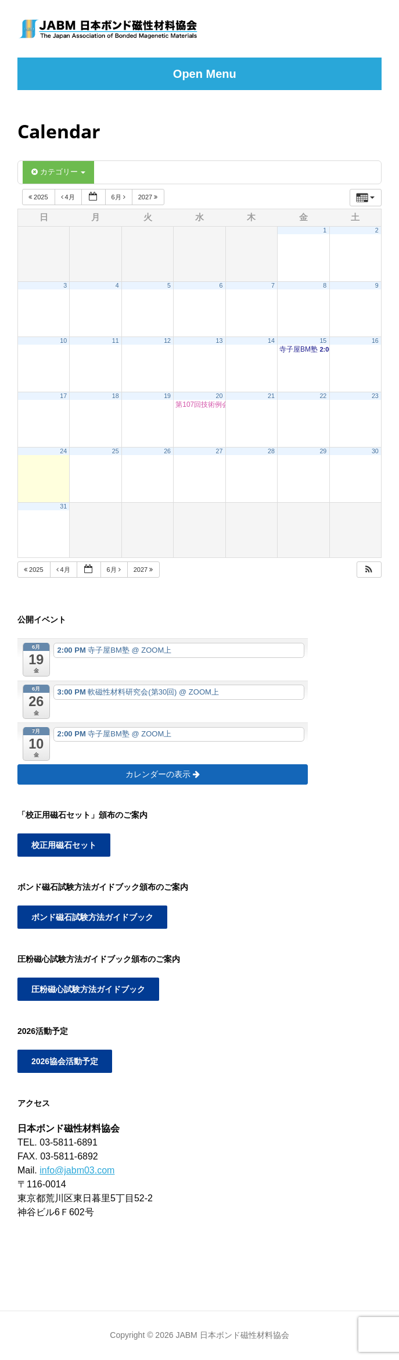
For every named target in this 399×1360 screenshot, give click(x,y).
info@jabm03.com (76, 1170)
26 (167, 451)
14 (271, 340)
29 (322, 451)
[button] (368, 570)
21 (271, 395)
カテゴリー (58, 171)
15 (322, 340)
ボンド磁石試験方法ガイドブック (92, 917)
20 (219, 395)
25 (115, 451)
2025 (39, 197)
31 (63, 506)
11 (115, 340)
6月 (119, 197)
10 (63, 340)
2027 (149, 197)
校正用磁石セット (63, 845)
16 (375, 340)
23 (375, 395)
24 (63, 451)
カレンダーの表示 (162, 774)
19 (167, 395)
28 (271, 451)
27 (219, 451)
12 (167, 340)
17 (63, 395)
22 (322, 395)
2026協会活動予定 (64, 1061)
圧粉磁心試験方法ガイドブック (88, 989)
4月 (69, 197)
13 (219, 340)
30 (375, 451)
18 (115, 395)
